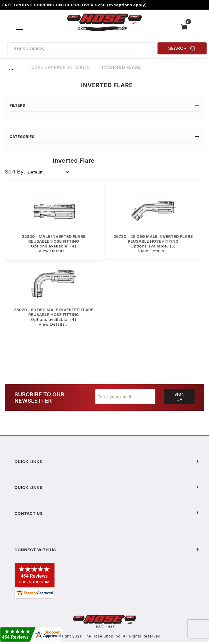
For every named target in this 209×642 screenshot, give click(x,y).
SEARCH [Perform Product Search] (182, 48)
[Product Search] (80, 48)
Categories (104, 136)
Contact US (106, 513)
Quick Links (106, 461)
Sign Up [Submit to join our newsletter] (179, 396)
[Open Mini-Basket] (185, 27)
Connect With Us (106, 549)
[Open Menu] (20, 27)
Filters (104, 105)
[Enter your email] (125, 396)
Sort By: (15, 171)
